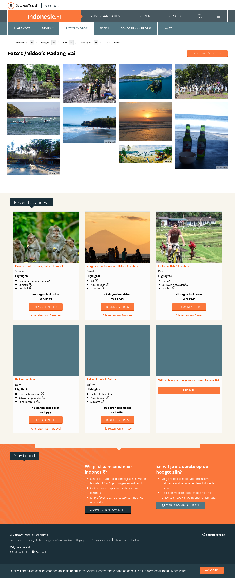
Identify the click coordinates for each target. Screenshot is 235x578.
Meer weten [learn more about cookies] (179, 570)
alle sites (52, 5)
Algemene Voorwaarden (59, 540)
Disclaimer (120, 540)
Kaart (167, 28)
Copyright (81, 540)
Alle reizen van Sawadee (46, 315)
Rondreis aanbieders (136, 28)
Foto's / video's (77, 28)
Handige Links (34, 540)
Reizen (104, 28)
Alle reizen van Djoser (189, 315)
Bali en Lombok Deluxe (101, 379)
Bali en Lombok (25, 379)
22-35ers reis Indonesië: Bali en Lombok (112, 266)
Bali (65, 42)
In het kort (21, 28)
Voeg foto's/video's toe (207, 53)
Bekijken (189, 390)
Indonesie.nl (21, 42)
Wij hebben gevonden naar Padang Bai (188, 380)
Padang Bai (86, 42)
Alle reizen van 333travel (46, 428)
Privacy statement (101, 540)
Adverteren (16, 540)
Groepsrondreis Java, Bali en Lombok (39, 266)
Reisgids (45, 42)
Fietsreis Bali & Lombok (173, 266)
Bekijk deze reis (46, 306)
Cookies (135, 540)
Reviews (48, 28)
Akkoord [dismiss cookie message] (211, 570)
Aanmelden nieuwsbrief (107, 510)
